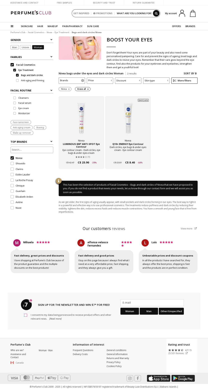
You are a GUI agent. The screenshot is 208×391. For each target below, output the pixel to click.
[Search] (156, 13)
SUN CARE (93, 26)
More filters (182, 80)
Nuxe (16, 207)
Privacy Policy (113, 362)
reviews (104, 228)
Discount (128, 80)
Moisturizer (21, 113)
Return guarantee (143, 2)
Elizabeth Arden (22, 196)
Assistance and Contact (24, 2)
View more (189, 228)
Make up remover (22, 132)
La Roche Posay (22, 180)
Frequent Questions (83, 350)
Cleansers (21, 97)
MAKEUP (53, 26)
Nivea (49, 32)
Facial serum (22, 103)
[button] (22, 363)
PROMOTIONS (102, 13)
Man (14, 47)
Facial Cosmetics (36, 32)
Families (31, 57)
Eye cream (21, 108)
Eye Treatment (62, 32)
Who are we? (17, 350)
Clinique (18, 185)
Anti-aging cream (21, 127)
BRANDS (190, 26)
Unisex (25, 47)
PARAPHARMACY (72, 26)
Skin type (156, 80)
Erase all (81, 89)
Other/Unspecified (171, 311)
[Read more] (55, 318)
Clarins (17, 169)
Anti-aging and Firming (30, 80)
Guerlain (18, 191)
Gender (31, 40)
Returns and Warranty (118, 358)
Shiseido (18, 163)
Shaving (40, 127)
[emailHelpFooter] (152, 302)
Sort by (190, 73)
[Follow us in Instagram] (130, 378)
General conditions (116, 350)
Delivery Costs (80, 354)
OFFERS (176, 26)
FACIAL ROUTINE (31, 90)
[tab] (32, 90)
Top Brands (31, 141)
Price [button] (100, 80)
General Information (117, 354)
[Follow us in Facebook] (137, 378)
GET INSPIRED (81, 13)
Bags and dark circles (29, 75)
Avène (17, 202)
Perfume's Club (18, 32)
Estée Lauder (20, 174)
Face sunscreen (21, 122)
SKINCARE (27, 26)
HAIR (40, 26)
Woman (38, 47)
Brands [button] (72, 80)
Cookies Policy (114, 366)
